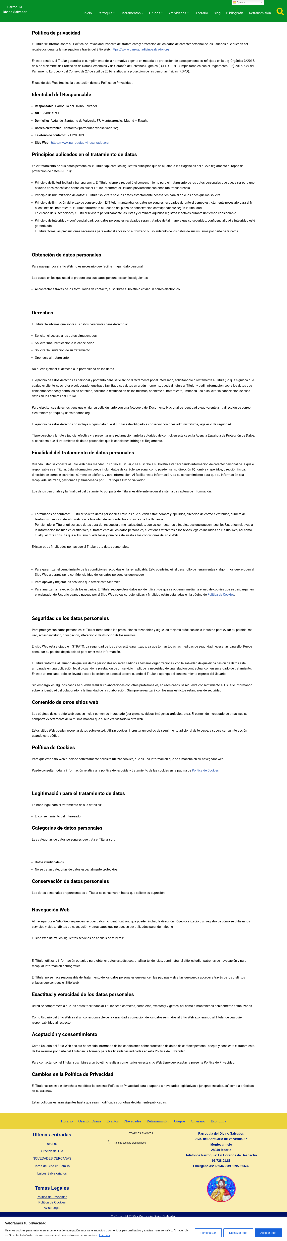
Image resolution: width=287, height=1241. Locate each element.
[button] (109, 13)
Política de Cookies (220, 601)
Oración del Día (52, 1161)
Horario (66, 1131)
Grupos (180, 1131)
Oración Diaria (89, 1131)
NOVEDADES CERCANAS (52, 1168)
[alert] (140, 1153)
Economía (219, 1131)
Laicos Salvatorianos (52, 1183)
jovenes (51, 1153)
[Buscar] (280, 11)
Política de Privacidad (52, 1207)
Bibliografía (233, 13)
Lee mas (104, 1235)
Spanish (239, 2)
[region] (143, 1229)
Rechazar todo (238, 1232)
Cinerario (199, 13)
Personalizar (208, 1232)
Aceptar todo (268, 1232)
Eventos (112, 1131)
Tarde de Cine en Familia (52, 1176)
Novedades (132, 1131)
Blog (215, 13)
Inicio (82, 13)
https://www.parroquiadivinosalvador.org (140, 50)
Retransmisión (259, 13)
